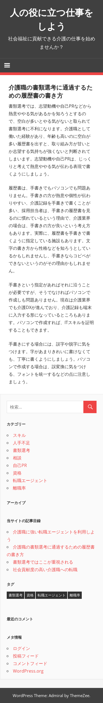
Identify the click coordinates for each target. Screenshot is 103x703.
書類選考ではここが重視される (43, 562)
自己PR (20, 465)
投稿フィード (26, 656)
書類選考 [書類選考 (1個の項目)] (16, 595)
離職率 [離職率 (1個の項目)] (75, 595)
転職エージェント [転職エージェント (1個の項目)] (52, 595)
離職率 (19, 488)
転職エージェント (30, 480)
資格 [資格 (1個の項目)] (30, 595)
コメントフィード (30, 663)
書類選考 (21, 450)
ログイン (21, 648)
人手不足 (21, 443)
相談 (17, 458)
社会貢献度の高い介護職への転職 (45, 569)
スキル (19, 435)
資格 (17, 473)
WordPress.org (28, 671)
